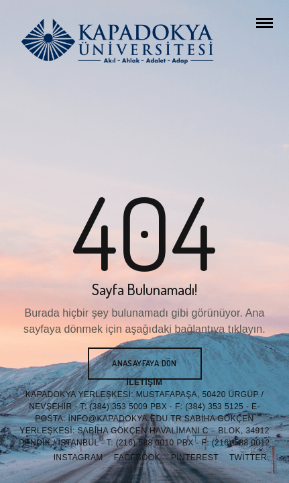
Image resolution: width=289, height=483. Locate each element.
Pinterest (195, 457)
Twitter (248, 457)
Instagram (78, 457)
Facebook (137, 457)
